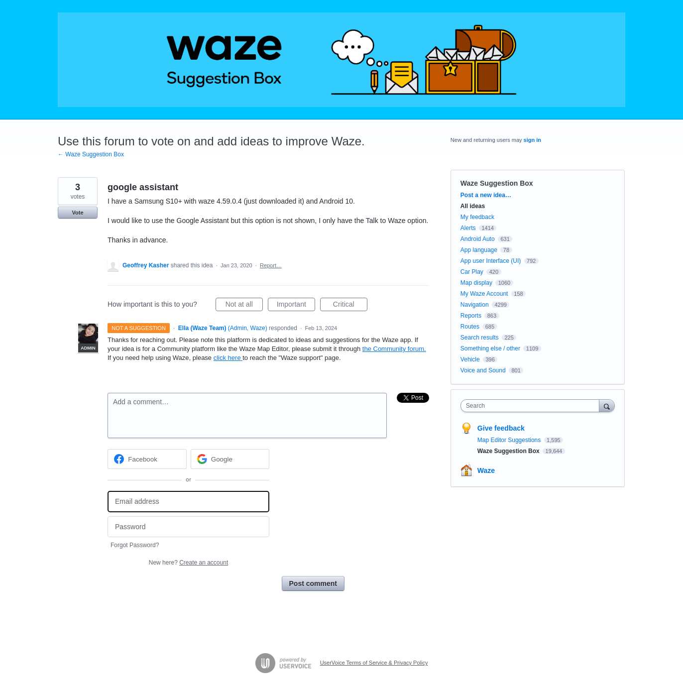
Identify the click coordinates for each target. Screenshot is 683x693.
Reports (470, 315)
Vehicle (470, 359)
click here (228, 357)
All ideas (472, 206)
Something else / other (490, 348)
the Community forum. (394, 348)
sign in (532, 140)
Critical (350, 305)
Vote (77, 213)
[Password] (188, 527)
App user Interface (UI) (490, 260)
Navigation (474, 304)
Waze (486, 470)
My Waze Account (484, 293)
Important (296, 305)
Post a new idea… (485, 195)
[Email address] (188, 501)
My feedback (477, 217)
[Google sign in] (230, 459)
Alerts (468, 228)
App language (478, 249)
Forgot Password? (135, 545)
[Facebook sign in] (147, 459)
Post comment (313, 583)
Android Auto (477, 238)
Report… (271, 265)
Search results (479, 337)
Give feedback (501, 428)
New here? (188, 562)
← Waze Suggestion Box (91, 154)
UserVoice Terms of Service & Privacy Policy (374, 663)
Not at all (244, 305)
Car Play (471, 271)
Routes (469, 326)
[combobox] (532, 405)
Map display (476, 282)
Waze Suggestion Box (496, 183)
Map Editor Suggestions (510, 440)
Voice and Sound (483, 370)
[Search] (607, 405)
